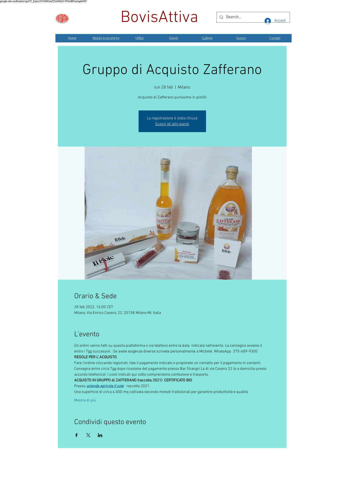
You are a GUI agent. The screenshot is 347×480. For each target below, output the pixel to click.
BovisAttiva (161, 18)
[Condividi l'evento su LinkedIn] (100, 435)
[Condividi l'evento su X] (88, 435)
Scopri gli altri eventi (172, 124)
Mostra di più (85, 400)
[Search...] (253, 17)
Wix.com (209, 469)
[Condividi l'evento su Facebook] (76, 435)
